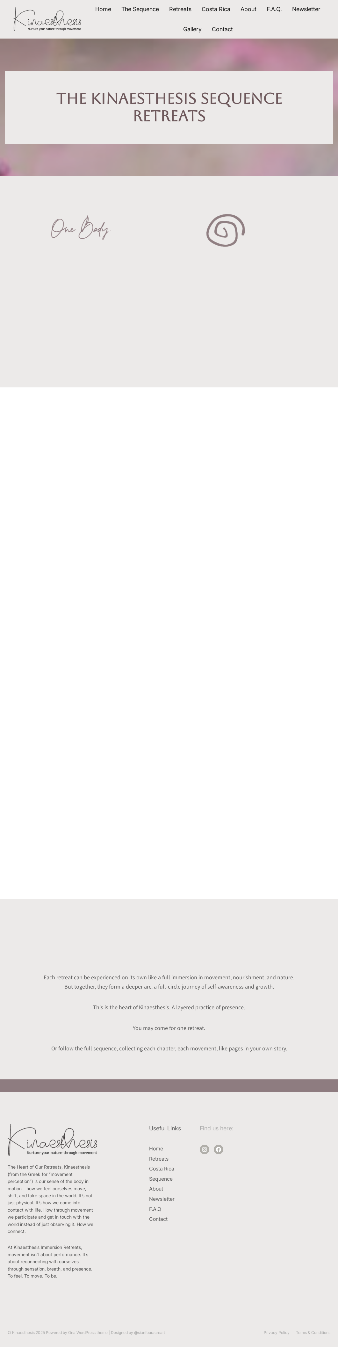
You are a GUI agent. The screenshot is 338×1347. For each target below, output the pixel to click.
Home (103, 9)
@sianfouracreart (149, 1332)
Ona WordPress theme (88, 1332)
